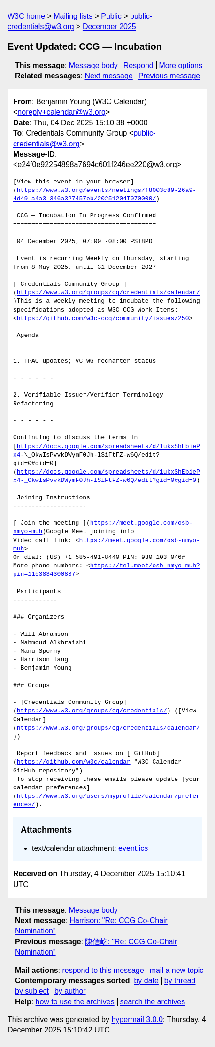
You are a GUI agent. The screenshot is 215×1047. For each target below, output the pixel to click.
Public (111, 16)
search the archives (152, 1002)
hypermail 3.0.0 (136, 1020)
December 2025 (109, 27)
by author (70, 991)
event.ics (133, 848)
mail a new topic (177, 970)
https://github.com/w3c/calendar (74, 762)
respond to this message (103, 970)
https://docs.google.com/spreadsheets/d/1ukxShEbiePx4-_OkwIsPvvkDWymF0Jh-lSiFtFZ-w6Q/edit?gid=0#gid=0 (106, 476)
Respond (138, 65)
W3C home (26, 16)
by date (146, 981)
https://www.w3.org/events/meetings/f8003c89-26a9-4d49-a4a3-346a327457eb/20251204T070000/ (104, 194)
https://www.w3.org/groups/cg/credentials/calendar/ (108, 293)
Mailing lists (73, 16)
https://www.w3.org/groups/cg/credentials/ (92, 711)
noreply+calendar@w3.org (61, 112)
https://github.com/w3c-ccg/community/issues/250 (103, 318)
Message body (93, 65)
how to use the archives (75, 1002)
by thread (180, 981)
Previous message (169, 76)
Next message (109, 76)
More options (181, 65)
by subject (32, 991)
